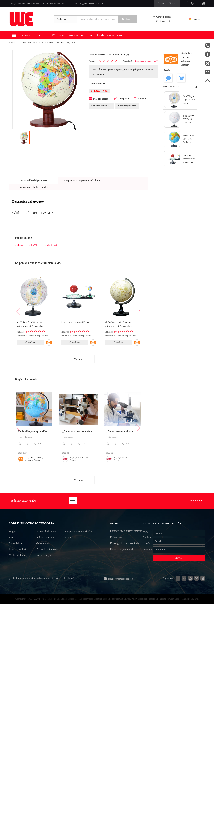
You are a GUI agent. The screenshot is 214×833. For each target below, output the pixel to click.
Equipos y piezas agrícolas (73, 535)
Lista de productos (18, 549)
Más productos (98, 98)
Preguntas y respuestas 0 (146, 61)
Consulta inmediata (101, 106)
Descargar (75, 35)
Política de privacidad (121, 554)
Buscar (127, 19)
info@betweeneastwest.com (89, 3)
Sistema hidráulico (46, 532)
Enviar (178, 557)
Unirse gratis (116, 543)
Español (196, 19)
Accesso (161, 3)
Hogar (12, 42)
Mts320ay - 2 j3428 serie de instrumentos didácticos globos (31, 324)
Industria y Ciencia (46, 538)
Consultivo (30, 342)
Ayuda (100, 35)
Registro (172, 3)
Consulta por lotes (127, 106)
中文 (145, 531)
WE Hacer (58, 35)
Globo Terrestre (28, 42)
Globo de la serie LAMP (26, 245)
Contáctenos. (115, 35)
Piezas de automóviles (42, 552)
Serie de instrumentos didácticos (75, 322)
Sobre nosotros (22, 523)
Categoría (45, 523)
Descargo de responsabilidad (125, 549)
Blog (90, 35)
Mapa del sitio (16, 543)
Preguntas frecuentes (118, 534)
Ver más (78, 359)
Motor (68, 543)
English (147, 537)
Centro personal (162, 17)
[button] (138, 311)
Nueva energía (43, 561)
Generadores (42, 543)
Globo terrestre (52, 245)
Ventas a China (17, 555)
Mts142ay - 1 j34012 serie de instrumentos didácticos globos (119, 324)
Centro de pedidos (163, 21)
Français (147, 549)
